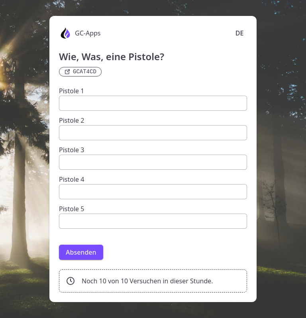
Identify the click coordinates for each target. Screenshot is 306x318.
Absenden (81, 252)
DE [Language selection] (239, 33)
